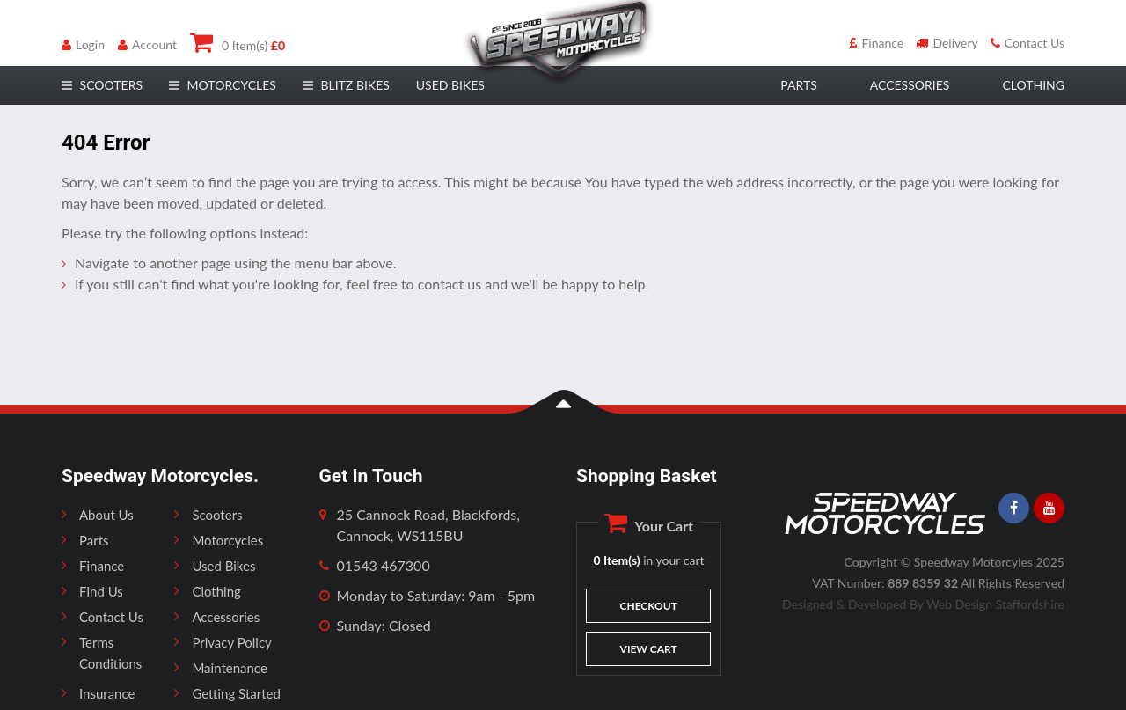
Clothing (216, 591)
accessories (910, 84)
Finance (876, 42)
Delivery (946, 42)
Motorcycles (227, 540)
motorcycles (222, 84)
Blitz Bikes (346, 84)
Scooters (217, 515)
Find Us (101, 591)
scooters (102, 84)
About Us (106, 515)
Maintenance (229, 668)
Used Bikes (450, 84)
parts (798, 84)
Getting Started (236, 693)
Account (147, 44)
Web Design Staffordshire (995, 604)
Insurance (107, 693)
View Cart (648, 648)
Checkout (648, 605)
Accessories (226, 617)
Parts (94, 540)
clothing (1033, 84)
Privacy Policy (231, 642)
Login (83, 44)
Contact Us (1027, 42)
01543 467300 (383, 565)
